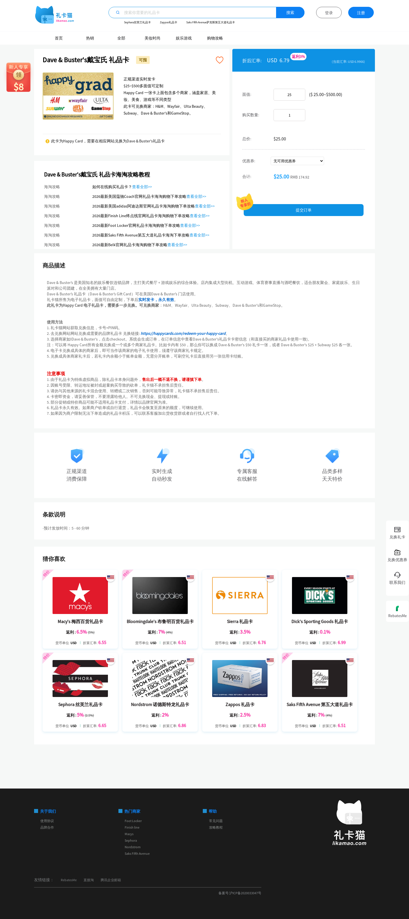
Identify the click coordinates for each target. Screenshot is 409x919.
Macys (129, 834)
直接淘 (89, 880)
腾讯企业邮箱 (111, 880)
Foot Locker (133, 821)
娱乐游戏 (184, 38)
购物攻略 (215, 38)
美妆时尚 (152, 38)
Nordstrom (133, 847)
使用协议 (47, 821)
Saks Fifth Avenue (137, 853)
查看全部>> (142, 186)
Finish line (132, 827)
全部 (121, 38)
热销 (90, 38)
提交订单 (304, 210)
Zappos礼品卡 (168, 22)
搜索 (290, 12)
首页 (59, 38)
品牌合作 (47, 827)
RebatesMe (69, 880)
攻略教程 (216, 827)
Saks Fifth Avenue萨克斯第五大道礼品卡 (210, 22)
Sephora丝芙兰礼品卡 (137, 22)
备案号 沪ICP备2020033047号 (239, 893)
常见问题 (216, 821)
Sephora (131, 840)
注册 (361, 12)
